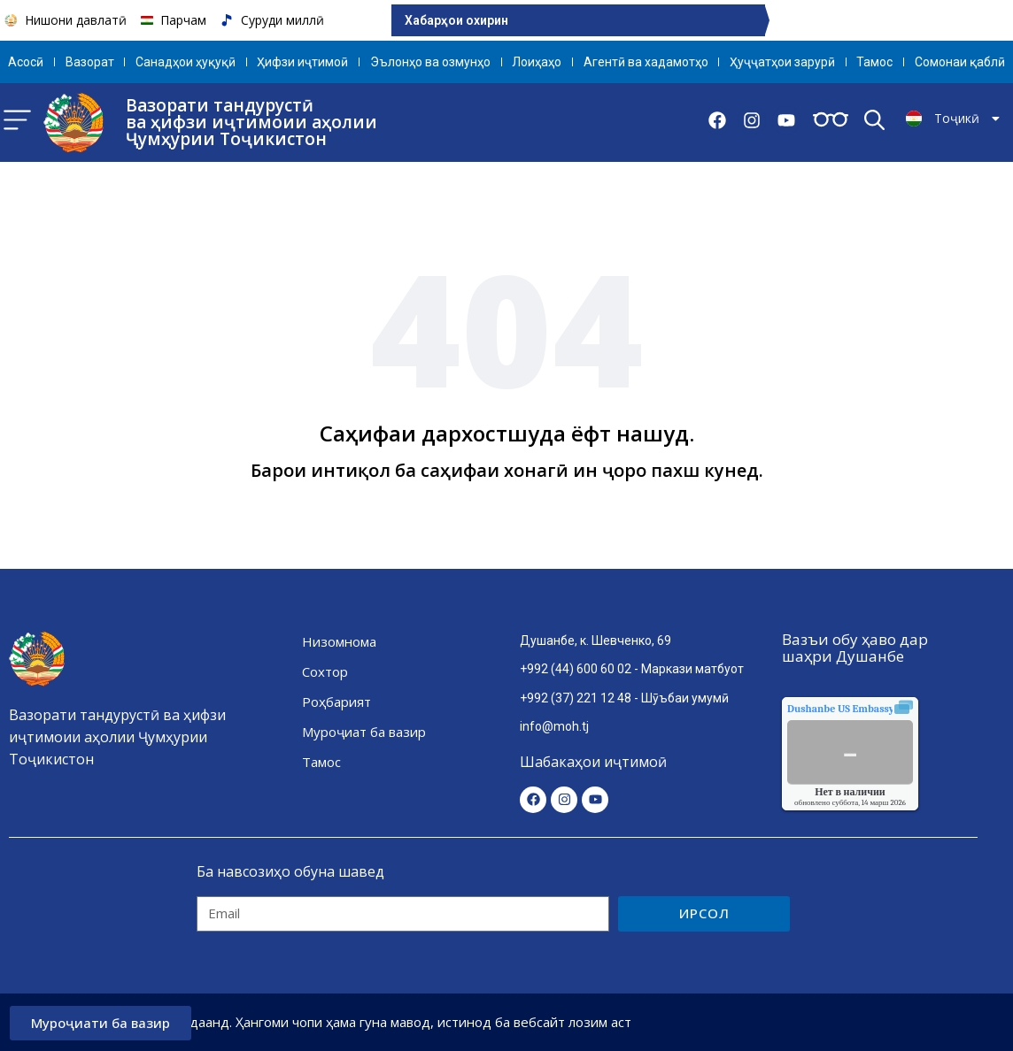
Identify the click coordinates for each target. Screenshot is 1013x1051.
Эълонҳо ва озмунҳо (430, 62)
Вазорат (90, 62)
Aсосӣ (25, 62)
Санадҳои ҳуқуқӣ (185, 62)
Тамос (874, 62)
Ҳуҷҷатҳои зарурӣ (782, 62)
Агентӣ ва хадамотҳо (646, 62)
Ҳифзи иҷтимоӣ (302, 62)
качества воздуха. (881, 708)
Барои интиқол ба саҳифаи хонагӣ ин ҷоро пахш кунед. (507, 470)
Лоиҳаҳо (536, 62)
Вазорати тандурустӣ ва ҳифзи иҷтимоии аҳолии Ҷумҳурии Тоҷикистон (251, 122)
